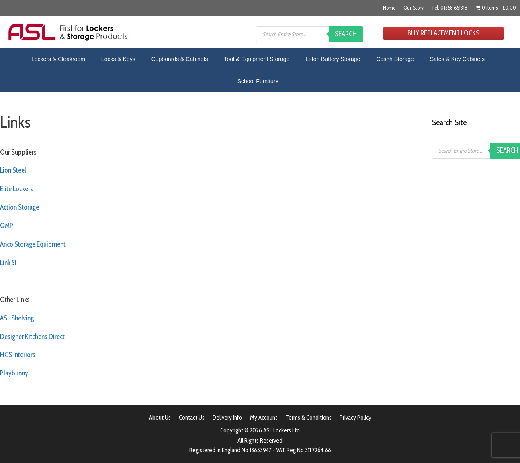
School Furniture (258, 81)
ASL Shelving (17, 318)
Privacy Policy (355, 417)
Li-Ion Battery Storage (332, 59)
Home (389, 7)
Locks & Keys (118, 59)
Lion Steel (13, 170)
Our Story (413, 7)
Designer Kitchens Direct (32, 336)
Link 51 (8, 263)
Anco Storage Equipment (33, 244)
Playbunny (14, 373)
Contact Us (192, 417)
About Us (160, 417)
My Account (263, 417)
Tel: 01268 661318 (449, 7)
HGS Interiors (17, 355)
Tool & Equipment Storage (257, 59)
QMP (6, 226)
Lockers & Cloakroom (58, 59)
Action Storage (19, 207)
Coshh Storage (395, 59)
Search (346, 34)
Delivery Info (227, 417)
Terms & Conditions (308, 417)
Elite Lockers (16, 189)
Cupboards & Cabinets (179, 59)
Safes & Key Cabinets (457, 59)
